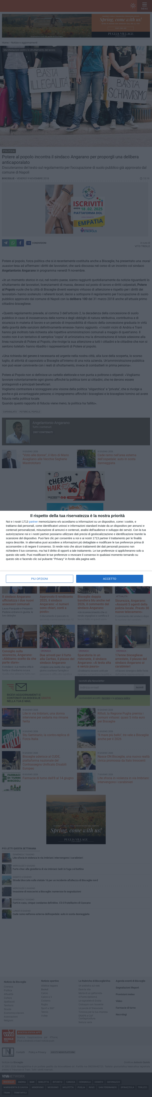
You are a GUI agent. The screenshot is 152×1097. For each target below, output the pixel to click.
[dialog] (76, 548)
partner (33, 521)
